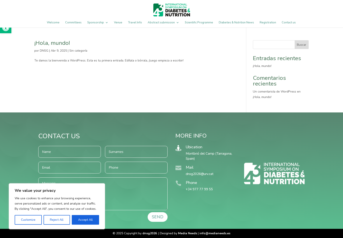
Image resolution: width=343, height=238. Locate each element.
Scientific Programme (199, 22)
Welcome (53, 22)
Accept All (85, 220)
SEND (157, 217)
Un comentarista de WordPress (274, 91)
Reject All (56, 220)
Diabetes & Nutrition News (236, 22)
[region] (57, 206)
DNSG (44, 51)
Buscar (301, 45)
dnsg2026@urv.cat (200, 174)
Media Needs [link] (187, 233)
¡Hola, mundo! (52, 43)
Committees (73, 22)
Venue (118, 22)
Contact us (289, 22)
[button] (5, 27)
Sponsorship (95, 22)
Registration (268, 22)
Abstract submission (161, 22)
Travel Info (135, 22)
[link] (215, 233)
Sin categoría (78, 51)
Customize (28, 220)
